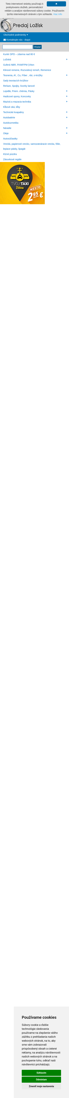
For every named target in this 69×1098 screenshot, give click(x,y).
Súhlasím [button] (41, 1072)
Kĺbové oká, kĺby (11, 107)
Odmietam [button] (41, 1079)
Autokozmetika (10, 122)
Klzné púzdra (10, 154)
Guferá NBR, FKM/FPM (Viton (18, 64)
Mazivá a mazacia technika (35, 101)
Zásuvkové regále (12, 159)
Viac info (57, 14)
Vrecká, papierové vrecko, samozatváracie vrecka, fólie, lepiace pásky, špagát (32, 146)
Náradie (35, 128)
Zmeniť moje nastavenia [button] (41, 1086)
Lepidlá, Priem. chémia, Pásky (35, 91)
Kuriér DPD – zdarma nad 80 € (19, 54)
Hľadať (37, 47)
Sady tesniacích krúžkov (15, 80)
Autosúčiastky (10, 138)
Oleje (35, 133)
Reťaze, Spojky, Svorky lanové (19, 86)
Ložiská (35, 59)
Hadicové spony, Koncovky (35, 96)
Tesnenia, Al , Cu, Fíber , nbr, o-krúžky (35, 75)
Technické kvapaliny (35, 112)
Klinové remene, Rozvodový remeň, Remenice (27, 70)
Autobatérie (35, 117)
